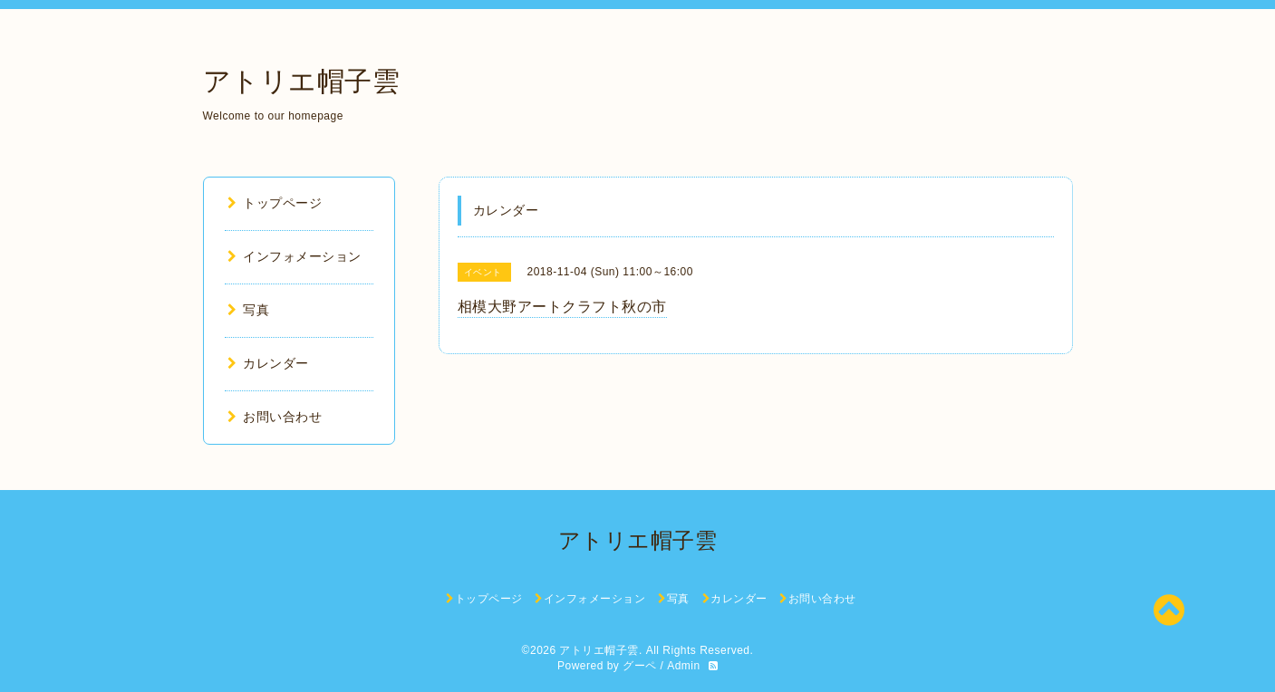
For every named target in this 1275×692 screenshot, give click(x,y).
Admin (683, 665)
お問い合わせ (275, 416)
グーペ (640, 665)
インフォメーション (294, 256)
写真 (248, 310)
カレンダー (268, 363)
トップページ (275, 203)
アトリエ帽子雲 (302, 81)
